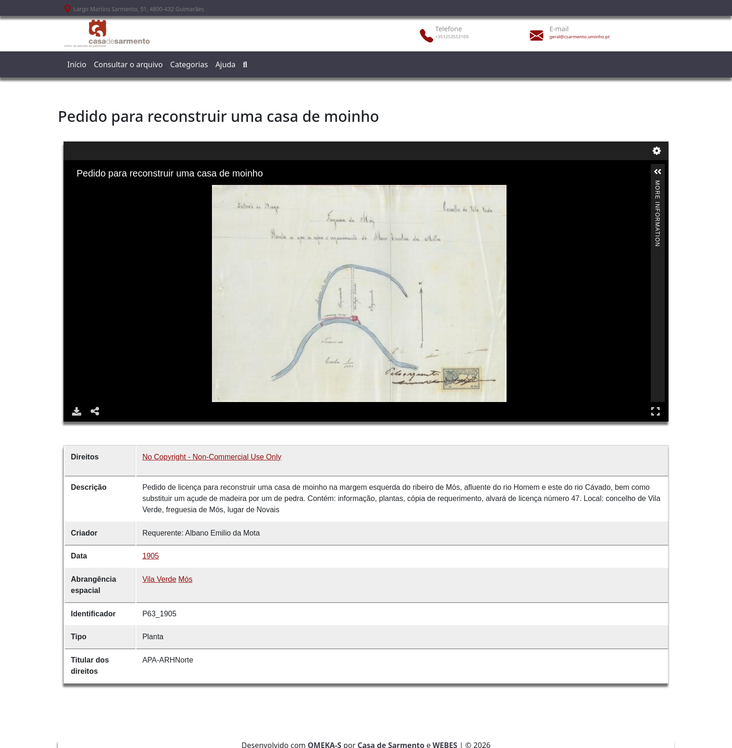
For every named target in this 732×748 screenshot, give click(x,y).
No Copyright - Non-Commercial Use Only (212, 457)
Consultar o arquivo (128, 64)
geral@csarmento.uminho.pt (579, 37)
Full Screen (655, 411)
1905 (150, 556)
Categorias (189, 64)
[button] (657, 171)
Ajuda (225, 64)
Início (76, 64)
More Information (657, 184)
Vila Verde (159, 579)
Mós (185, 579)
